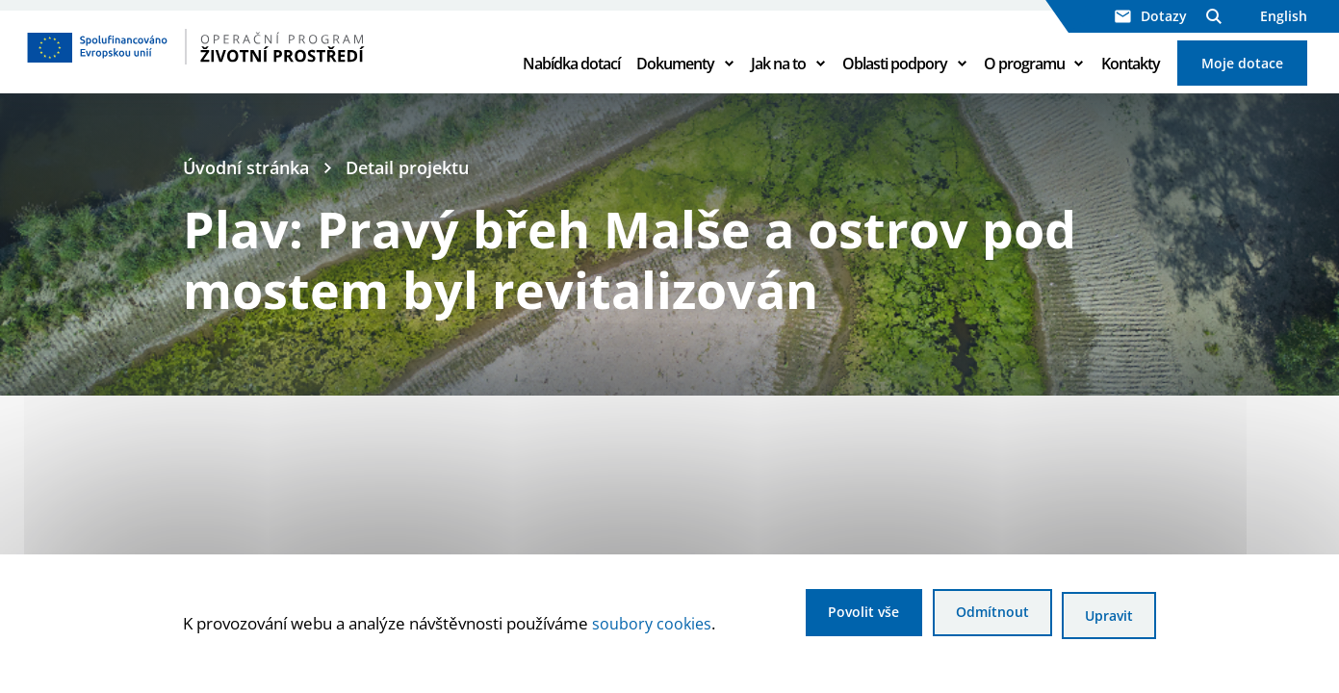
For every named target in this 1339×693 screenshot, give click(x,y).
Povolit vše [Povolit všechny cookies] (829, 617)
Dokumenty (675, 79)
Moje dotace (1242, 78)
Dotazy (1151, 16)
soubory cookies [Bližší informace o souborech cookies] (653, 625)
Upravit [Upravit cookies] (1106, 617)
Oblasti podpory (894, 79)
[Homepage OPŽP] (261, 62)
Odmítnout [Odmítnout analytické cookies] (973, 617)
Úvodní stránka (250, 200)
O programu (1024, 79)
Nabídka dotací (571, 79)
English (1283, 16)
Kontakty (1130, 79)
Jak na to (778, 79)
